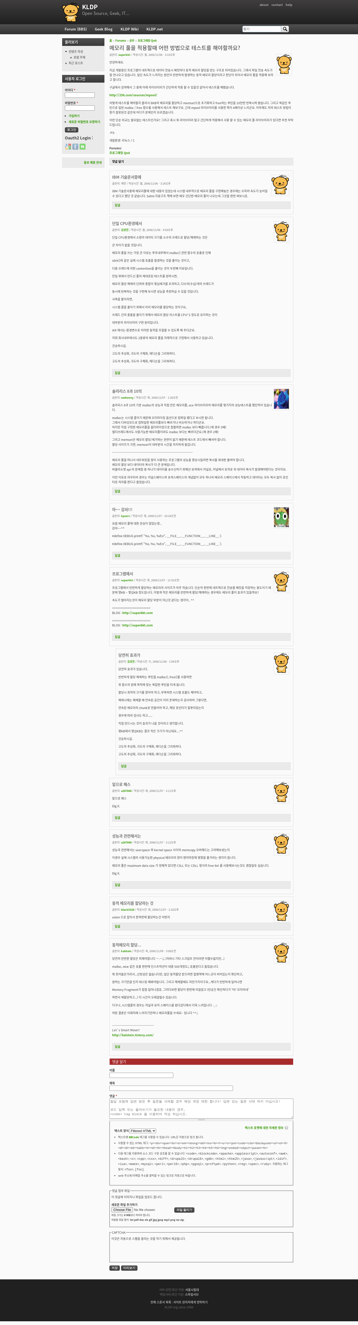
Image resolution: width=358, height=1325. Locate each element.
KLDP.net (154, 29)
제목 (112, 1083)
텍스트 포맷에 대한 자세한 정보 (264, 1131)
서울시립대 (192, 1293)
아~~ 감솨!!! (122, 509)
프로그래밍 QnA (147, 40)
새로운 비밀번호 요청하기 (84, 122)
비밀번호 (71, 103)
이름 (112, 1070)
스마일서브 (192, 1298)
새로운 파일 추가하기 (124, 1208)
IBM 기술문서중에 (126, 177)
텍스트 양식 (122, 1134)
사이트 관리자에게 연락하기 (190, 1306)
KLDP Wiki (129, 29)
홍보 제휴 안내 (93, 162)
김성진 (125, 230)
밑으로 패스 (121, 784)
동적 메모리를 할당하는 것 (132, 903)
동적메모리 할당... (126, 945)
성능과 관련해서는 (126, 836)
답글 (117, 205)
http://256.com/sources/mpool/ (133, 95)
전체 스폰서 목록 (160, 1306)
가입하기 (74, 116)
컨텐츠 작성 (76, 51)
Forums (120, 40)
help (289, 4)
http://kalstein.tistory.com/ (133, 1035)
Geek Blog (104, 29)
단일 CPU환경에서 (127, 223)
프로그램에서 (122, 574)
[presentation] (149, 1254)
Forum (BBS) (76, 29)
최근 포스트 (76, 63)
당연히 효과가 (129, 655)
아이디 (70, 90)
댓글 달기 (118, 161)
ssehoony (127, 397)
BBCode (134, 1141)
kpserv (125, 516)
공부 (131, 40)
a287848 (126, 791)
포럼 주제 (79, 57)
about (264, 4)
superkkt (124, 55)
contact (277, 4)
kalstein (126, 951)
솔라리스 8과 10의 (127, 391)
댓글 (113, 1096)
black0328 (127, 909)
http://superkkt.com (137, 613)
